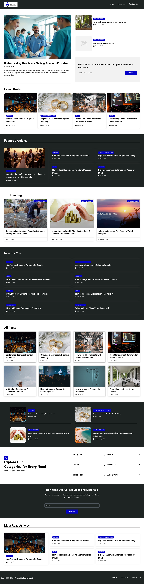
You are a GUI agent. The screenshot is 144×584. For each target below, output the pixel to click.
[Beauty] (104, 465)
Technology (79, 474)
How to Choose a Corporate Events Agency (94, 294)
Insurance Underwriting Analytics (106, 43)
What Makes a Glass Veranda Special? (92, 308)
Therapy (9, 290)
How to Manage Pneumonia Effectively (23, 308)
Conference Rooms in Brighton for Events (20, 120)
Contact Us (133, 4)
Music (77, 115)
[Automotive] (139, 475)
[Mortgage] (104, 454)
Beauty (76, 464)
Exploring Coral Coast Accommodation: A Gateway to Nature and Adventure (113, 434)
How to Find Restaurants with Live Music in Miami (88, 120)
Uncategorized (99, 18)
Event (77, 290)
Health (110, 454)
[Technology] (104, 475)
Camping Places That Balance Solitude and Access (113, 22)
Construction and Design (48, 115)
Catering (9, 115)
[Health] (139, 454)
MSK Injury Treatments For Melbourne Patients (27, 294)
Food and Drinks (80, 305)
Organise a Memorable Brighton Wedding (54, 120)
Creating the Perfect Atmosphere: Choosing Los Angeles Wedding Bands (25, 175)
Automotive (113, 474)
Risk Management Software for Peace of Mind (123, 120)
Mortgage (78, 454)
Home (111, 4)
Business (112, 115)
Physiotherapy (11, 305)
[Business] (139, 465)
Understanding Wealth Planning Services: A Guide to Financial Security (48, 434)
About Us (121, 4)
